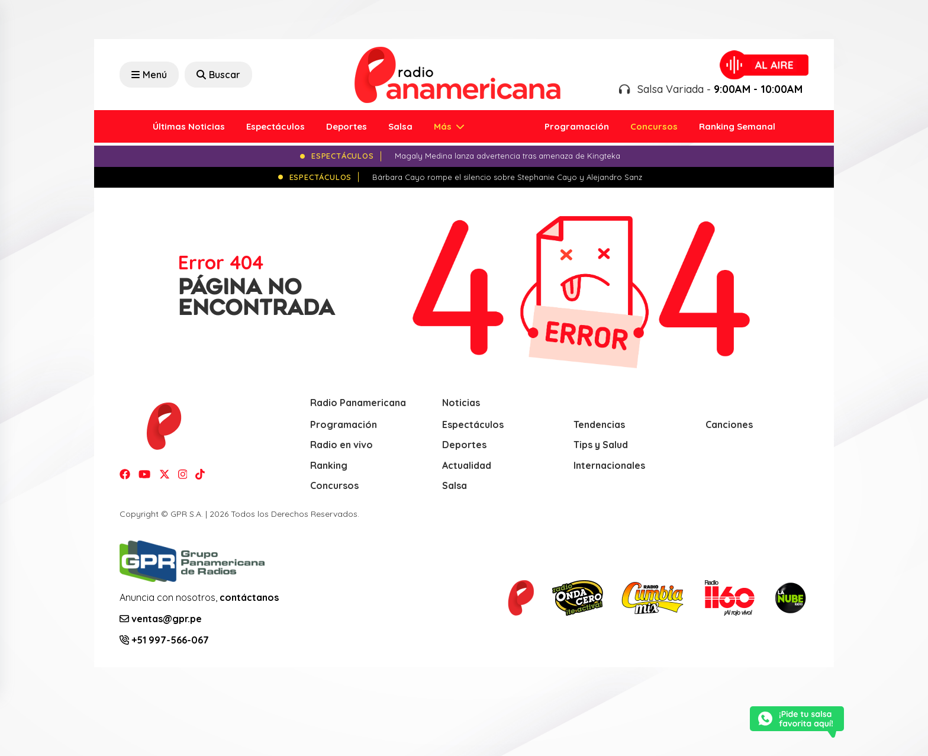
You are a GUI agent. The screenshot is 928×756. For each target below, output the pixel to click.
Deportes (346, 126)
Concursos (654, 126)
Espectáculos (275, 126)
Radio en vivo (341, 445)
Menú (149, 75)
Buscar (218, 75)
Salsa (400, 126)
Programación (576, 126)
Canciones (729, 424)
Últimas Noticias (189, 126)
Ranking (328, 465)
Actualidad (466, 465)
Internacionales (609, 465)
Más (444, 126)
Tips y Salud (600, 445)
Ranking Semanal (737, 126)
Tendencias (599, 424)
